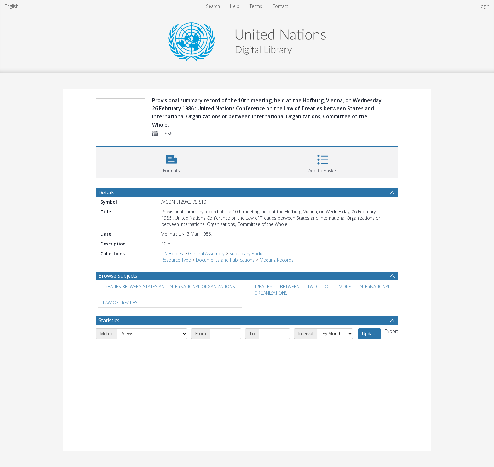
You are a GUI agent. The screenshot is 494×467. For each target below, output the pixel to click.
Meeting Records (277, 260)
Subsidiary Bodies (247, 253)
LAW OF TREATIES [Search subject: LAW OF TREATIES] (120, 303)
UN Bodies (172, 253)
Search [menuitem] (213, 6)
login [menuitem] (484, 6)
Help (234, 6)
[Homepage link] (247, 39)
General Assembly (206, 253)
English (12, 6)
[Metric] (152, 333)
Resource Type (176, 260)
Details (106, 192)
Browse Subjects (117, 275)
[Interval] (335, 333)
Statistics (108, 320)
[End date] (274, 333)
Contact (280, 6)
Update (369, 333)
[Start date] (225, 333)
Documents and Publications (225, 260)
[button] (171, 162)
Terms (256, 6)
